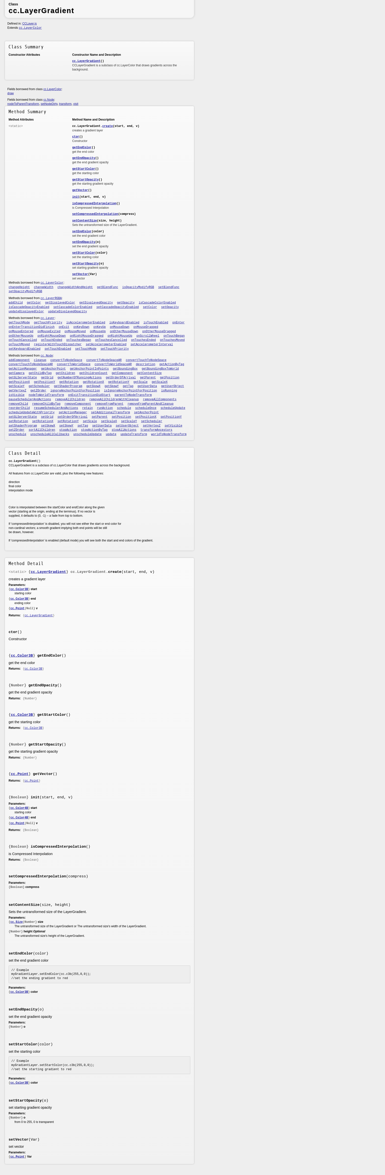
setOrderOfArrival (72, 417)
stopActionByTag (94, 430)
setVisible (173, 426)
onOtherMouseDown (124, 331)
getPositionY (44, 382)
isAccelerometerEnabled (85, 322)
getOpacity (126, 302)
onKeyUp (99, 327)
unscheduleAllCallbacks (49, 434)
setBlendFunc (168, 287)
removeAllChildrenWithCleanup (114, 399)
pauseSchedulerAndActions (30, 399)
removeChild (18, 404)
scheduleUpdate (173, 408)
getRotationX (93, 382)
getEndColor (82, 147)
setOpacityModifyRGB (25, 291)
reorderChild (19, 408)
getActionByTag (171, 364)
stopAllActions (124, 430)
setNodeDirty (49, 104)
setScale (90, 421)
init (75, 197)
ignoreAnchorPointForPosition (75, 390)
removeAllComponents (160, 399)
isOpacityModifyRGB (138, 287)
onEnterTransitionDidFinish (32, 327)
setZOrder (17, 430)
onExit (64, 327)
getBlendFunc (107, 287)
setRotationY (68, 421)
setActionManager (73, 412)
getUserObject (172, 386)
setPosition (121, 417)
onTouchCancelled (23, 340)
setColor (150, 307)
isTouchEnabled (155, 322)
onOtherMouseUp (21, 336)
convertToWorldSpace (74, 364)
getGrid (47, 377)
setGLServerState (23, 417)
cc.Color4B (19, 808)
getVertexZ (17, 390)
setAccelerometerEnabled (106, 344)
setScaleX (109, 421)
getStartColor (83, 169)
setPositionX (145, 417)
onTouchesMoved (172, 340)
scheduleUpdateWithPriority (32, 412)
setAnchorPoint (146, 412)
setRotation (18, 421)
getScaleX (160, 382)
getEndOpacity (83, 158)
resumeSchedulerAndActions (56, 408)
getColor (34, 302)
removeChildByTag (46, 404)
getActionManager (23, 369)
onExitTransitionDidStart (89, 395)
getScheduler (39, 386)
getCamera (17, 373)
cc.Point (17, 608)
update (111, 434)
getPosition (169, 377)
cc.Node (48, 99)
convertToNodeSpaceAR (104, 360)
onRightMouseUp (120, 336)
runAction (105, 408)
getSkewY (112, 386)
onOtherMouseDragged (159, 331)
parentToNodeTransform (133, 395)
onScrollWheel (147, 336)
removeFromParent (109, 404)
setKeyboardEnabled (25, 349)
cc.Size (16, 922)
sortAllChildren (42, 430)
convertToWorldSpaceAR (113, 364)
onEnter (178, 322)
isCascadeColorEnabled (157, 302)
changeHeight (19, 287)
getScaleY (17, 386)
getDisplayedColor (60, 302)
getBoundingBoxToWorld (160, 369)
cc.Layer (48, 318)
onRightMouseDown (52, 336)
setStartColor (83, 253)
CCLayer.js (29, 23)
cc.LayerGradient (86, 61)
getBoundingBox (125, 369)
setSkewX (48, 426)
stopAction (68, 430)
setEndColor (82, 231)
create (107, 126)
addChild (16, 302)
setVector (80, 274)
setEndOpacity (83, 242)
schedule (124, 408)
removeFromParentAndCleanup (150, 404)
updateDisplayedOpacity (67, 311)
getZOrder (38, 390)
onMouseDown (119, 327)
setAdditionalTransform (110, 412)
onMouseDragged (145, 327)
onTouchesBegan (78, 340)
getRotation (69, 382)
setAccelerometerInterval (152, 344)
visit (75, 104)
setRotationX (42, 421)
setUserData (101, 426)
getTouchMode (19, 322)
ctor (75, 136)
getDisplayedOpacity (96, 302)
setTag (83, 426)
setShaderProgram (23, 426)
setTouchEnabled (57, 349)
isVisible (17, 395)
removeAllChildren (70, 399)
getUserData (147, 386)
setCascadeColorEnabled (72, 307)
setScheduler (151, 421)
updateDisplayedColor (26, 311)
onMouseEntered (21, 331)
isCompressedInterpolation (94, 203)
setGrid (47, 417)
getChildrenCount (93, 373)
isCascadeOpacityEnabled (29, 307)
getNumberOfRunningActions (79, 377)
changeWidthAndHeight (75, 287)
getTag (128, 386)
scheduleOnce (145, 408)
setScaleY (129, 421)
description (145, 364)
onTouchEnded (51, 340)
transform (65, 104)
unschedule (17, 434)
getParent (148, 377)
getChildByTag (40, 373)
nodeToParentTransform (23, 104)
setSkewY (66, 426)
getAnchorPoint (53, 369)
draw (10, 93)
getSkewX (93, 386)
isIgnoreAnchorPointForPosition (130, 390)
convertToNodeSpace (66, 360)
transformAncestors (156, 430)
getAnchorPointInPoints (89, 369)
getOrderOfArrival (121, 377)
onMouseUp (98, 331)
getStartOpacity (85, 179)
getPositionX (19, 382)
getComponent (122, 373)
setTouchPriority (114, 349)
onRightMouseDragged (86, 336)
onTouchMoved (19, 344)
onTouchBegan (174, 336)
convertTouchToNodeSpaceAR (31, 364)
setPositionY (171, 417)
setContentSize (84, 220)
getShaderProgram (68, 386)
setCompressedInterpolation (95, 214)
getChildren (65, 373)
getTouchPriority (48, 322)
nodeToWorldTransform (46, 395)
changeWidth (43, 287)
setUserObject (127, 426)
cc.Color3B (19, 589)
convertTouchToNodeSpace (146, 360)
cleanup (40, 360)
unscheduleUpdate (87, 434)
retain (87, 408)
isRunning (169, 390)
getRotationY (118, 382)
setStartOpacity (85, 263)
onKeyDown (81, 327)
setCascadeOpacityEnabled (117, 307)
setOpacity (170, 307)
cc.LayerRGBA (51, 298)
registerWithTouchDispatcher (58, 344)
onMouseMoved (75, 331)
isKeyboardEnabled (124, 322)
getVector (80, 190)
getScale (140, 382)
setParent (100, 417)
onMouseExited (49, 331)
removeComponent (78, 404)
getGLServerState (23, 377)
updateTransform (134, 434)
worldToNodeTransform (168, 434)
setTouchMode (85, 349)
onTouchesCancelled (111, 340)
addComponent (19, 360)
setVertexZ (152, 426)
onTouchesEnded (143, 340)
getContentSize (149, 373)
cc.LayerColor (30, 28)
